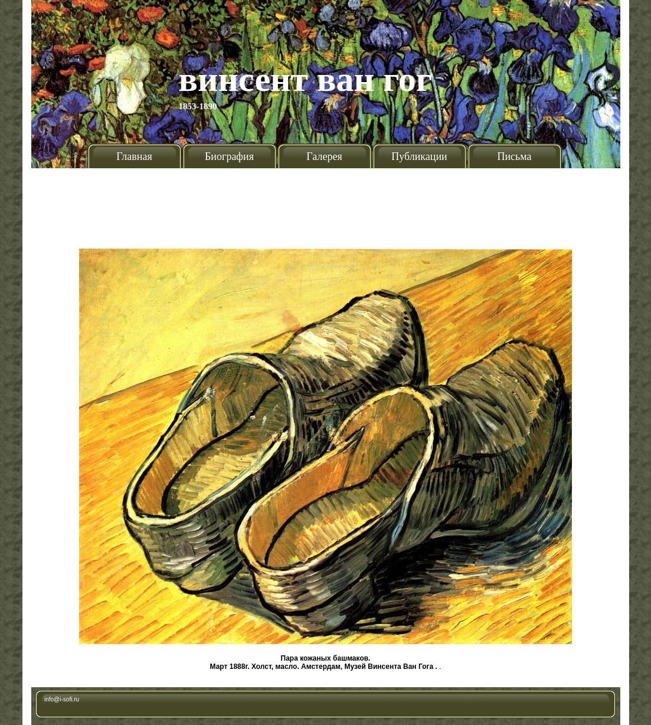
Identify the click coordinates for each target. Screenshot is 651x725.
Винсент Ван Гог (306, 79)
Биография (229, 156)
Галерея (324, 156)
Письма (514, 156)
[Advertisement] (326, 203)
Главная (134, 156)
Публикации (419, 156)
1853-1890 (198, 106)
